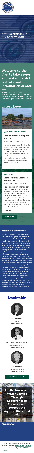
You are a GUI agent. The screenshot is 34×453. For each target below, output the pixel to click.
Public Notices (8, 174)
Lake (19, 131)
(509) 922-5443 (8, 424)
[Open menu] (30, 7)
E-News (6, 131)
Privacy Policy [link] (19, 446)
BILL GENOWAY (17, 318)
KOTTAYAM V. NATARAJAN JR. (17, 342)
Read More (8, 166)
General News (13, 131)
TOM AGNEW (17, 367)
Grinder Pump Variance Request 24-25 (16, 179)
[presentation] (17, 118)
